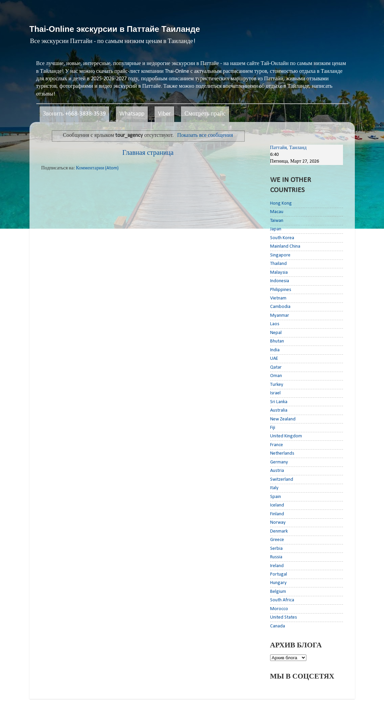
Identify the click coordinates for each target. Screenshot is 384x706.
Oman (276, 375)
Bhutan (277, 341)
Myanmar (279, 315)
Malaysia (279, 272)
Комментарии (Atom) (97, 168)
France (276, 445)
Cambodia (280, 306)
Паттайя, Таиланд (288, 147)
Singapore (280, 255)
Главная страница (148, 153)
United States (283, 617)
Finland (277, 514)
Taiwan (276, 220)
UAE (274, 358)
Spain (275, 496)
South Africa (282, 600)
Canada (277, 626)
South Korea (282, 238)
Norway (278, 522)
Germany (279, 462)
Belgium (278, 591)
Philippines (280, 289)
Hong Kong (281, 203)
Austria (277, 470)
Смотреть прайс (205, 114)
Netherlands (282, 453)
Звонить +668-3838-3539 (74, 114)
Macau (276, 211)
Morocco (279, 608)
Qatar (276, 367)
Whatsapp (131, 114)
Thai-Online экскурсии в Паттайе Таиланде (114, 29)
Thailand (278, 263)
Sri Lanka (278, 401)
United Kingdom (286, 436)
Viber (164, 114)
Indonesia (279, 281)
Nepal (276, 332)
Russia (276, 557)
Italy (274, 488)
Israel (275, 393)
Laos (274, 324)
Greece (277, 539)
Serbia (276, 548)
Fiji (272, 427)
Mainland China (285, 246)
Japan (275, 229)
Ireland (277, 565)
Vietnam (278, 298)
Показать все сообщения (205, 135)
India (275, 350)
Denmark (279, 531)
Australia (278, 410)
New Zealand (283, 419)
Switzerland (281, 479)
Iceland (277, 505)
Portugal (278, 574)
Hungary (278, 582)
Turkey (276, 384)
